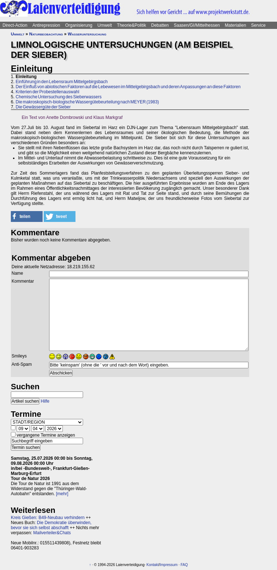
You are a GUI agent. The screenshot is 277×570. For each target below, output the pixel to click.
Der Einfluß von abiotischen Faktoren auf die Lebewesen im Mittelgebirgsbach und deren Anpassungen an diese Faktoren (128, 86)
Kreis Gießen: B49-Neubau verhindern (48, 517)
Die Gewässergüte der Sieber (43, 107)
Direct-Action (15, 25)
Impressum (168, 565)
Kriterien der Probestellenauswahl (47, 91)
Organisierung (78, 25)
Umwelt (105, 25)
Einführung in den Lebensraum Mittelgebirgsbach (62, 81)
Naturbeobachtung (46, 34)
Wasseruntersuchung (87, 34)
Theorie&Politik (131, 25)
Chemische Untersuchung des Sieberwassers (58, 96)
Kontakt (153, 565)
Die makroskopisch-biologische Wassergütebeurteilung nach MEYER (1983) (87, 101)
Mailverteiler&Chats (52, 532)
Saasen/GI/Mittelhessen (197, 25)
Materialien (235, 25)
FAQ (184, 565)
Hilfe (45, 401)
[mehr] (62, 493)
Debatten (160, 25)
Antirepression (46, 25)
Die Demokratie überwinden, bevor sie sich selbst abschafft (51, 525)
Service (258, 25)
